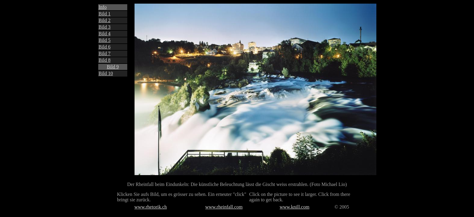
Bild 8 (105, 60)
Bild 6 (105, 46)
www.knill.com (295, 206)
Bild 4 (105, 33)
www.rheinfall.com (223, 206)
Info (103, 7)
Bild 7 (105, 53)
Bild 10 (106, 73)
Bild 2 (105, 20)
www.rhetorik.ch (150, 206)
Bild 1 (105, 13)
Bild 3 (105, 27)
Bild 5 (105, 40)
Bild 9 (113, 66)
